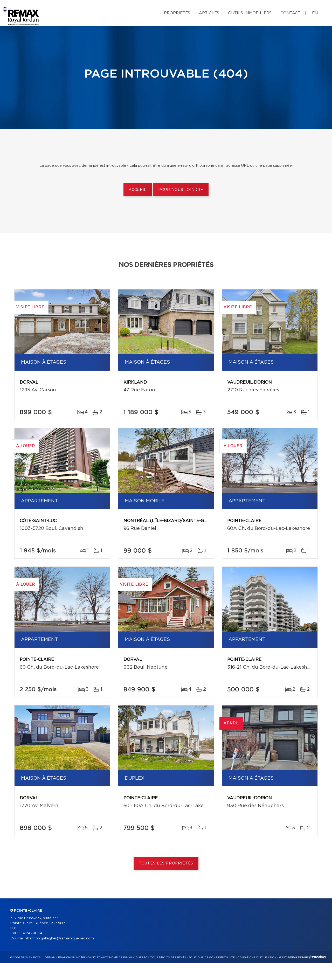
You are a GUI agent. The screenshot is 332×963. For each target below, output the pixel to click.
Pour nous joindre (180, 190)
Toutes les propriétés (166, 863)
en (315, 13)
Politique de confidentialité (212, 957)
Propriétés (177, 13)
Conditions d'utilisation (256, 957)
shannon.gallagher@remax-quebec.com (59, 938)
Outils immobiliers (250, 13)
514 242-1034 (30, 933)
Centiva (317, 957)
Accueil (138, 190)
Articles (209, 13)
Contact (290, 13)
